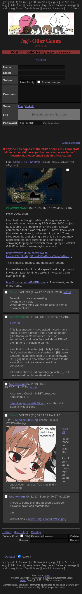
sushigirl (47, 8)
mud (4, 8)
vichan (47, 579)
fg (17, 2)
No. (63, 211)
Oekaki (29, 109)
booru (20, 8)
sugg (4, 5)
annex (61, 5)
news (29, 5)
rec (20, 5)
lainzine (59, 8)
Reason (24, 543)
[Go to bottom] (63, 53)
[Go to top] (21, 535)
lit (35, 2)
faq (44, 5)
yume (23, 2)
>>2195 (33, 391)
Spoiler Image (51, 82)
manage (71, 5)
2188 (58, 295)
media (41, 2)
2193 (24, 390)
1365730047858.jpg (25, 423)
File (20, 109)
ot (63, 2)
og (49, 2)
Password (37, 539)
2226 (66, 499)
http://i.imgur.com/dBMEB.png (25, 285)
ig (54, 2)
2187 (69, 211)
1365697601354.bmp (26, 165)
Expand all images (71, 146)
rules (37, 5)
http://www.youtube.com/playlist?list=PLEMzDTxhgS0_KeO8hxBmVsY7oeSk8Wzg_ (39, 258)
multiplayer (32, 8)
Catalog (36, 535)
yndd (11, 2)
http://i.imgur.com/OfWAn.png (47, 522)
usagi (12, 8)
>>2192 (67, 295)
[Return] (51, 53)
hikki (13, 5)
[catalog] (40, 59)
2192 (66, 320)
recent (51, 5)
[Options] (75, 8)
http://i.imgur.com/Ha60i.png (28, 406)
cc (67, 2)
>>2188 (15, 326)
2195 (57, 418)
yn (4, 2)
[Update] (9, 559)
